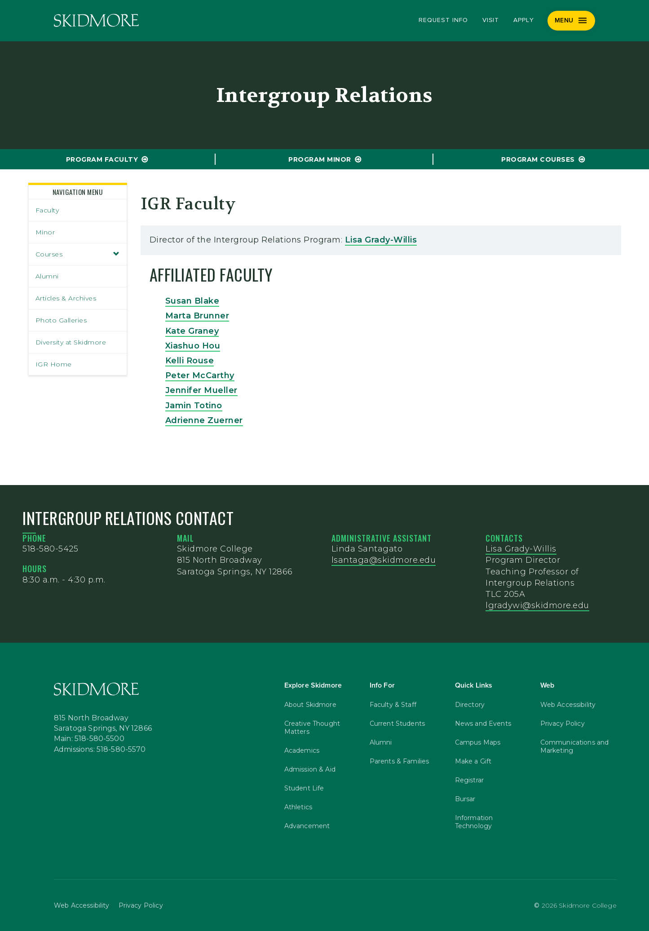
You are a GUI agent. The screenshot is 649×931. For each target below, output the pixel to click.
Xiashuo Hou (193, 346)
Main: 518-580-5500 (89, 739)
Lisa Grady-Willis (381, 240)
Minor (45, 232)
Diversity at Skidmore (70, 342)
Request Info (443, 20)
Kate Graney (192, 331)
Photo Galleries (61, 320)
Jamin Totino (193, 405)
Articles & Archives (66, 298)
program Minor (319, 159)
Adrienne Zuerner (204, 420)
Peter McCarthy (199, 375)
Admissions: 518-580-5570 (100, 750)
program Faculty (102, 159)
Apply (523, 20)
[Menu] (571, 21)
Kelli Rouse (189, 361)
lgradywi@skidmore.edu (537, 605)
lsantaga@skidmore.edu (383, 560)
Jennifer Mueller (201, 390)
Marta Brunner (197, 316)
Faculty (47, 210)
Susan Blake (192, 301)
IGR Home (53, 364)
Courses (77, 254)
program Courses (538, 159)
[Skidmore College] (96, 20)
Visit (490, 20)
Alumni (47, 276)
